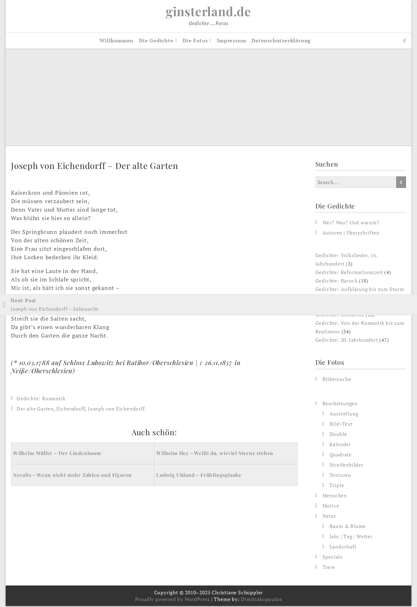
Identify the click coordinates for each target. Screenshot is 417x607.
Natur (329, 517)
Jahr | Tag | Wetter (351, 537)
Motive (330, 506)
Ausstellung (344, 414)
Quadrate (341, 455)
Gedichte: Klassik (336, 307)
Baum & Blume (348, 527)
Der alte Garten (35, 409)
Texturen (340, 476)
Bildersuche (336, 380)
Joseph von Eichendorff (116, 409)
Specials (332, 557)
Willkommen (116, 41)
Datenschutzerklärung (281, 41)
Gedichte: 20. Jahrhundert (346, 341)
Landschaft (343, 547)
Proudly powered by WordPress (172, 600)
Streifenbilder (346, 465)
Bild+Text (341, 424)
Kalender (340, 445)
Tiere (328, 568)
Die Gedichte (156, 41)
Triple (337, 486)
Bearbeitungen (340, 404)
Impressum (231, 41)
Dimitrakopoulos (261, 600)
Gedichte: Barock (336, 282)
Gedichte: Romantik (41, 399)
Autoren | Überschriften (351, 234)
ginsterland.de (208, 11)
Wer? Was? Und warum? (351, 223)
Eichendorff (70, 409)
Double (338, 435)
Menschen (334, 496)
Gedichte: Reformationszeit (349, 273)
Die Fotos (195, 41)
